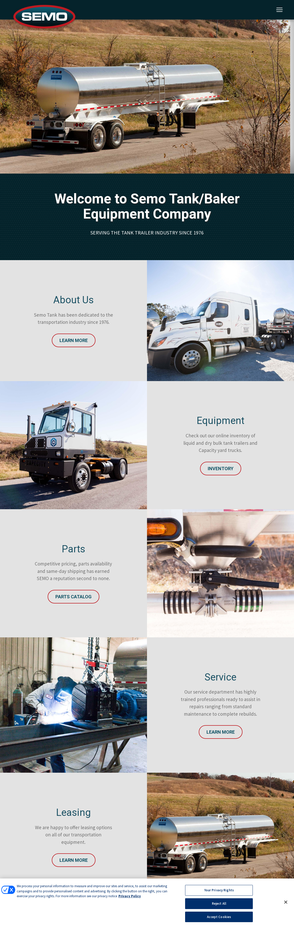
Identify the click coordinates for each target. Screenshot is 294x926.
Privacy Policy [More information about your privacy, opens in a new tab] (129, 897)
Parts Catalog (73, 596)
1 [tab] (146, 122)
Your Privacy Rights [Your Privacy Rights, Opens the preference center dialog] (219, 892)
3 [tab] (161, 122)
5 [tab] (177, 122)
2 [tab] (154, 122)
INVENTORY (221, 468)
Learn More (73, 340)
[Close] (285, 903)
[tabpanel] (147, 97)
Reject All (219, 905)
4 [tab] (169, 122)
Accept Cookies (219, 918)
